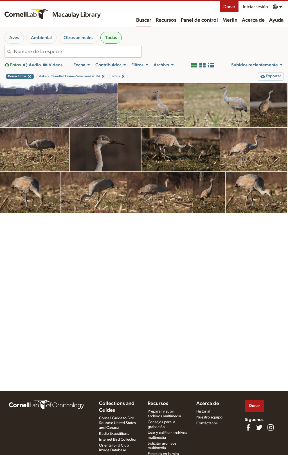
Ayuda (276, 20)
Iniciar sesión (255, 6)
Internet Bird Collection (118, 440)
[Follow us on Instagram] (270, 427)
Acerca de (253, 20)
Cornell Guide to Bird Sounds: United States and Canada (117, 423)
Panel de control (199, 20)
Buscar (143, 20)
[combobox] (77, 51)
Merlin (229, 20)
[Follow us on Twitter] (259, 427)
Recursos (166, 20)
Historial (203, 411)
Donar (229, 6)
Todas (111, 37)
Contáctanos (207, 423)
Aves (14, 37)
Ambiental (41, 37)
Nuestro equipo (209, 417)
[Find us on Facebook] (248, 427)
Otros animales (78, 37)
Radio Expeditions (114, 434)
